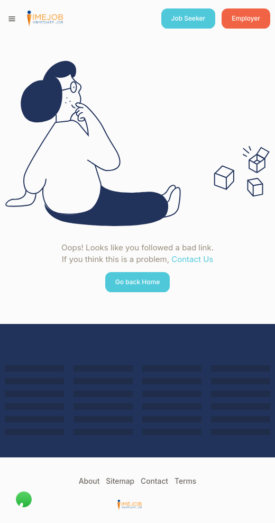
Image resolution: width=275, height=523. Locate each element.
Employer (246, 18)
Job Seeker (188, 18)
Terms (185, 481)
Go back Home (137, 282)
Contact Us (192, 259)
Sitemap (120, 481)
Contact (154, 481)
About (89, 481)
